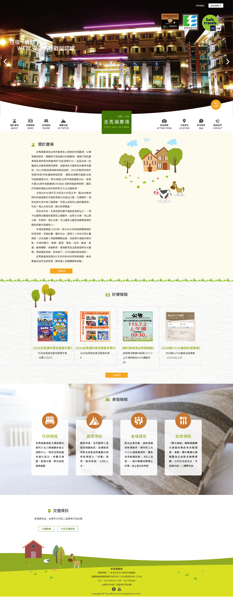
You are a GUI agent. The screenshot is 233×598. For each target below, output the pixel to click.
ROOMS (46, 124)
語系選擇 (216, 5)
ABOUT (14, 124)
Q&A (201, 124)
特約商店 (200, 5)
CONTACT (218, 124)
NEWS (30, 124)
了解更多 (61, 271)
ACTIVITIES (63, 124)
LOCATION (184, 124)
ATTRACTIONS (164, 124)
